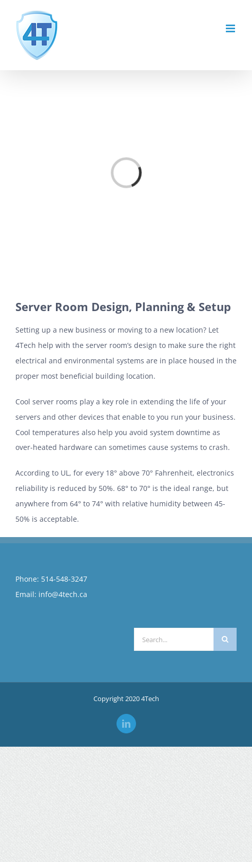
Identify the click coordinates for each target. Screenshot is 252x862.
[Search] (225, 639)
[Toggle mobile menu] (231, 28)
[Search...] (174, 639)
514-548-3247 (64, 579)
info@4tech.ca (62, 594)
